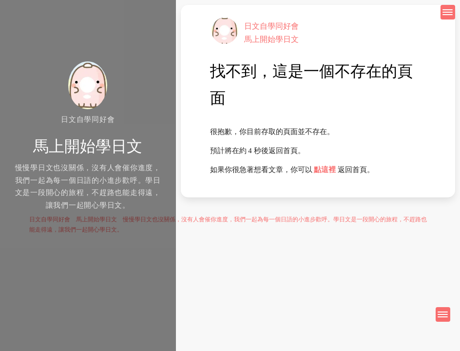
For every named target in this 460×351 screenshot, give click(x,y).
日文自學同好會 (271, 26)
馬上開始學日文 (271, 39)
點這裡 (325, 170)
